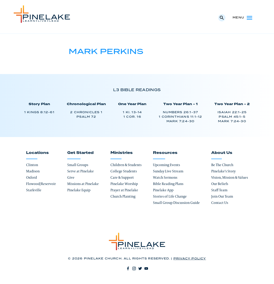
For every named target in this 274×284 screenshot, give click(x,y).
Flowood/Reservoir (41, 183)
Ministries (121, 153)
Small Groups (77, 164)
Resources (165, 153)
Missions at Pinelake (83, 183)
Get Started (80, 153)
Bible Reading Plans (168, 183)
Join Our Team (222, 196)
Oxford (31, 177)
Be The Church (222, 164)
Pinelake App (163, 190)
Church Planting (122, 196)
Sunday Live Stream (168, 171)
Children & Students (125, 164)
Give (70, 177)
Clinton (32, 164)
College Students (123, 171)
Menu (243, 17)
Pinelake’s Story (223, 171)
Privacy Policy (189, 259)
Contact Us (219, 202)
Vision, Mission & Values (229, 177)
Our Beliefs (219, 183)
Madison (33, 171)
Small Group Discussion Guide (176, 202)
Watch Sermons (165, 177)
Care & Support (122, 177)
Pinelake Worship (124, 183)
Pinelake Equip (78, 190)
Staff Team (219, 190)
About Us (221, 153)
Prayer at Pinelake (124, 190)
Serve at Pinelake (80, 171)
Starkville (33, 190)
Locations (37, 153)
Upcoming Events (166, 164)
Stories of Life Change (170, 196)
